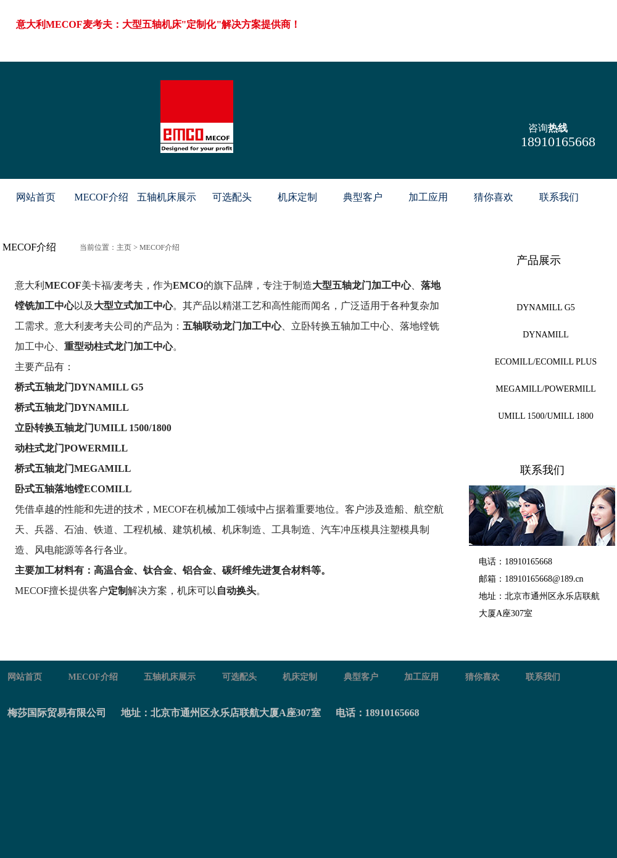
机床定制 (297, 197)
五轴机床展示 (166, 197)
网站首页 (36, 197)
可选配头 (232, 197)
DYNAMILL (546, 334)
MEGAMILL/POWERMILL (545, 389)
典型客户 (363, 197)
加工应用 (428, 197)
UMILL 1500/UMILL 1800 (546, 416)
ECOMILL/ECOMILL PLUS (546, 361)
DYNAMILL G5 (545, 307)
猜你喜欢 (493, 197)
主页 (124, 247)
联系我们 (559, 197)
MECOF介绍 (101, 197)
